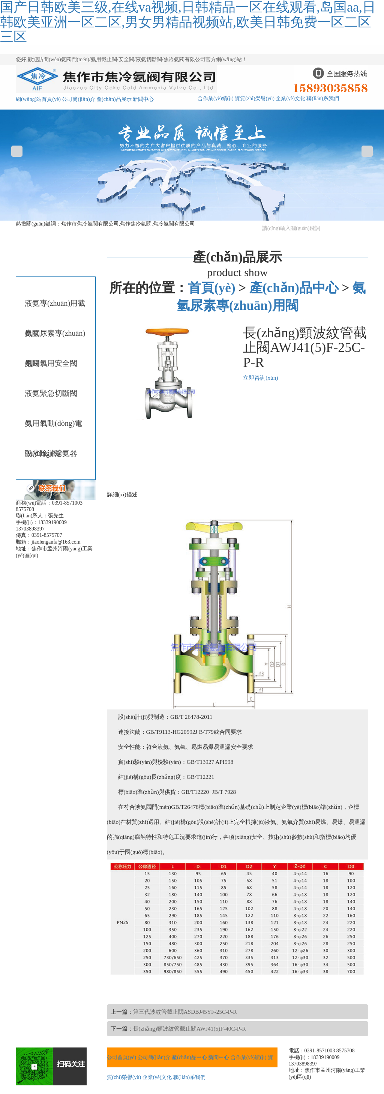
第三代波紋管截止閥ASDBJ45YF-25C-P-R (185, 1011)
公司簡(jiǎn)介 (78, 99)
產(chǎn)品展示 (114, 99)
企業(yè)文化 (290, 98)
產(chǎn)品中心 (294, 288)
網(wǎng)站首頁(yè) (38, 99)
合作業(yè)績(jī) (216, 98)
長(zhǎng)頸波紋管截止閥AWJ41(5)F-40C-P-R (189, 1028)
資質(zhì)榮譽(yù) (254, 98)
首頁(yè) (211, 288)
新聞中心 (143, 99)
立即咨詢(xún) (260, 377)
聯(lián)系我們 (322, 98)
